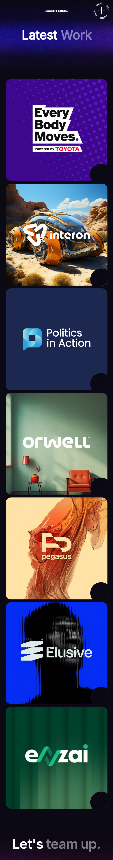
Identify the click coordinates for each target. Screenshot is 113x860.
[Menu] (102, 11)
